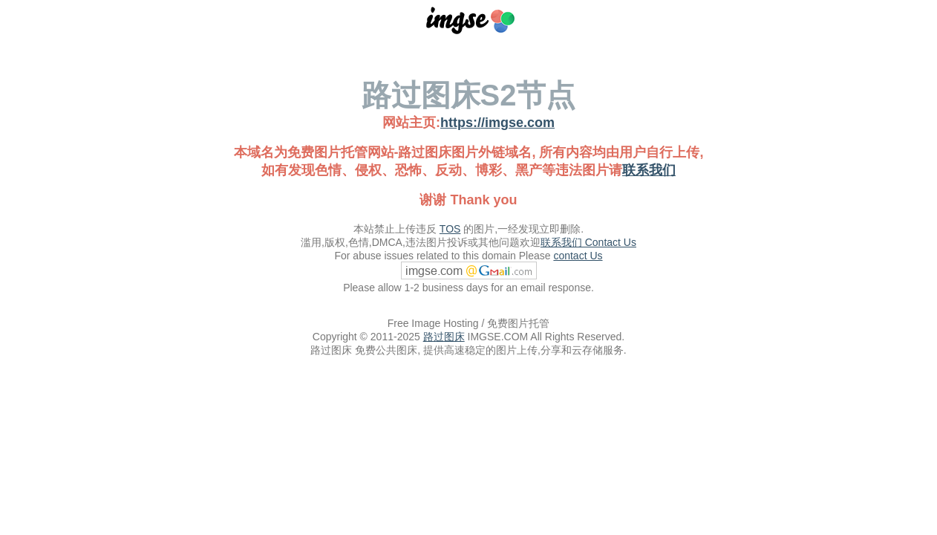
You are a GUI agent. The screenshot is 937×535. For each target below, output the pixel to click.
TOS (450, 229)
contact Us (577, 256)
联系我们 (649, 170)
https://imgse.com (497, 122)
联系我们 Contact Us (588, 242)
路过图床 (444, 337)
